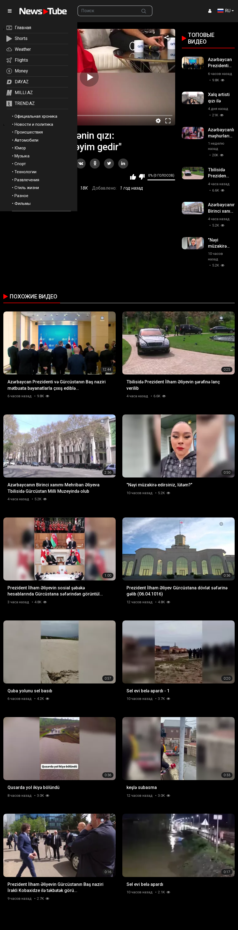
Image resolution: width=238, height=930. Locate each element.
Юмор (20, 147)
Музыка (21, 156)
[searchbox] (107, 11)
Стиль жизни (26, 187)
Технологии (25, 171)
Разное (21, 195)
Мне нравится (133, 177)
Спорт (20, 163)
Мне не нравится (142, 177)
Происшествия (28, 132)
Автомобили (26, 140)
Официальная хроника (35, 116)
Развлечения (26, 179)
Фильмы (22, 203)
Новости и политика (33, 124)
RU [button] (223, 10)
